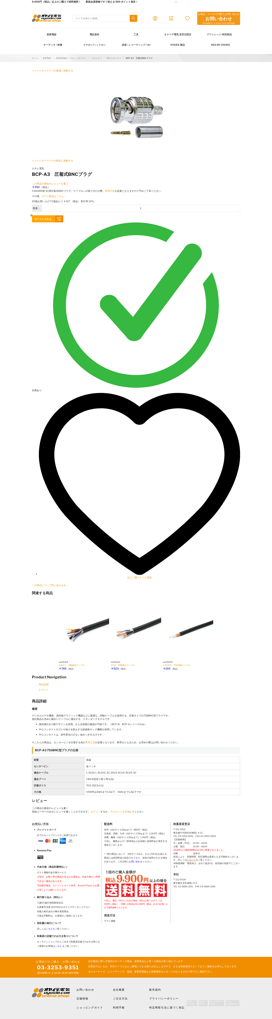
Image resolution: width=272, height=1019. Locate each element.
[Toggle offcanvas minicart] (171, 18)
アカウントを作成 (120, 811)
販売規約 (155, 989)
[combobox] (105, 18)
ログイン (95, 811)
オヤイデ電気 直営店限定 (177, 34)
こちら (49, 928)
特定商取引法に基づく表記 (167, 1007)
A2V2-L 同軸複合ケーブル (72, 665)
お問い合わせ (85, 989)
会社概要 (119, 989)
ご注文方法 (120, 998)
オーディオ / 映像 (52, 44)
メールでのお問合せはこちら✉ (160, 1)
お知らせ (191, 860)
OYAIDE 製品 (177, 44)
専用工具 (110, 190)
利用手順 (119, 1007)
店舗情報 (82, 998)
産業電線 (51, 34)
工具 (136, 34)
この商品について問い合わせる (49, 585)
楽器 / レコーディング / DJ (136, 44)
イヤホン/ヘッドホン (94, 44)
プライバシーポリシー (164, 998)
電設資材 (94, 34)
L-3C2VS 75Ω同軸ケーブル (176, 665)
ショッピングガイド (89, 1007)
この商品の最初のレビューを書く (50, 183)
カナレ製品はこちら (52, 196)
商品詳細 (44, 684)
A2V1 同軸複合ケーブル (123, 665)
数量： (36, 208)
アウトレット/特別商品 (219, 34)
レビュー (44, 689)
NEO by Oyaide (220, 44)
